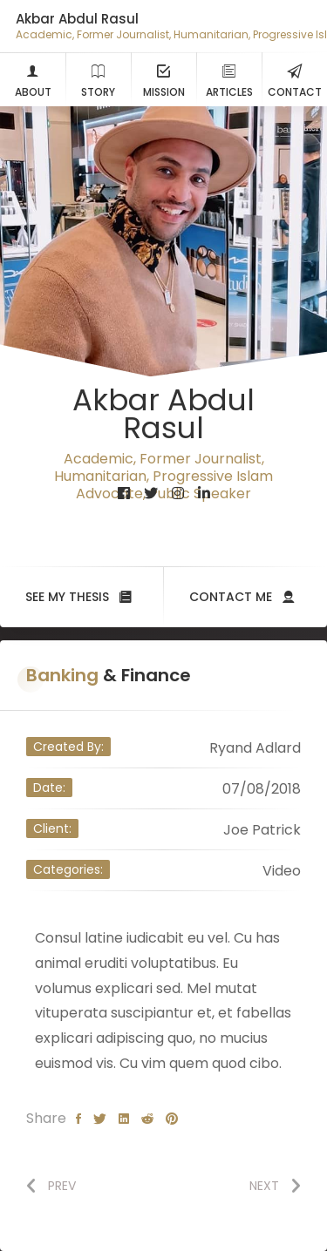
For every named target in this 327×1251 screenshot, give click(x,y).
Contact (295, 78)
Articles (229, 78)
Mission (164, 78)
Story (98, 78)
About (33, 78)
